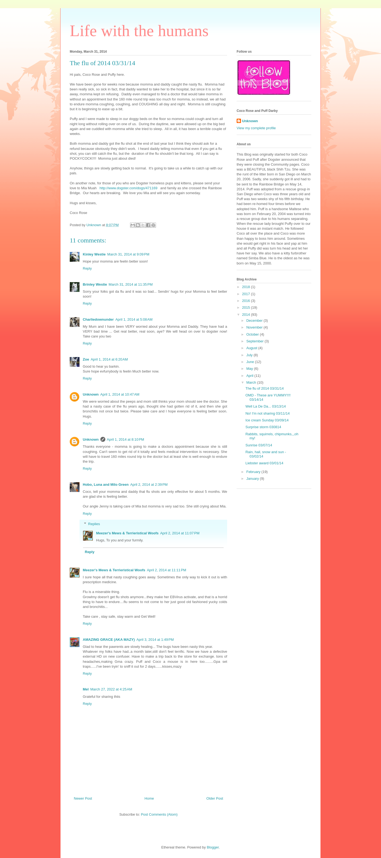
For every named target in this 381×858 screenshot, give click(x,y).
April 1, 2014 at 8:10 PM (125, 439)
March (251, 382)
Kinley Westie (94, 254)
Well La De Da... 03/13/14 (265, 406)
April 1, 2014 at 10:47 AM (119, 394)
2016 (246, 301)
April (250, 376)
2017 (246, 294)
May (250, 369)
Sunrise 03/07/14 (258, 445)
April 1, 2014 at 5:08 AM (134, 319)
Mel (86, 689)
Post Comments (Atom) (159, 814)
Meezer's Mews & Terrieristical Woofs (127, 533)
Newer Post (83, 798)
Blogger (213, 847)
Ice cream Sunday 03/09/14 (266, 420)
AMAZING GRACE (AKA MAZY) (109, 640)
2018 (246, 287)
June (250, 362)
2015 (246, 307)
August (252, 348)
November (255, 327)
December (255, 320)
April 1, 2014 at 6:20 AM (109, 359)
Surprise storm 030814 (263, 427)
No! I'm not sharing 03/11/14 (267, 413)
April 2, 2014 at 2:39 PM (149, 484)
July (250, 355)
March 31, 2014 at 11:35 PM (131, 284)
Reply (87, 268)
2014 (246, 315)
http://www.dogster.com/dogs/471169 (128, 188)
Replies (94, 524)
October (253, 334)
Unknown (91, 394)
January (253, 479)
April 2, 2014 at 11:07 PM (179, 533)
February (254, 472)
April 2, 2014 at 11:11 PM (166, 570)
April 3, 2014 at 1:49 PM (155, 640)
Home (149, 798)
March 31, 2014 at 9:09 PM (128, 254)
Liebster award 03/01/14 (264, 463)
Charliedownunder (98, 319)
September (255, 341)
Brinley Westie (95, 284)
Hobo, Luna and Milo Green (106, 484)
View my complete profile (256, 128)
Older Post (215, 798)
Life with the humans (139, 31)
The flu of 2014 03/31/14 (264, 388)
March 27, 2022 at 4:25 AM (111, 689)
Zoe (86, 359)
